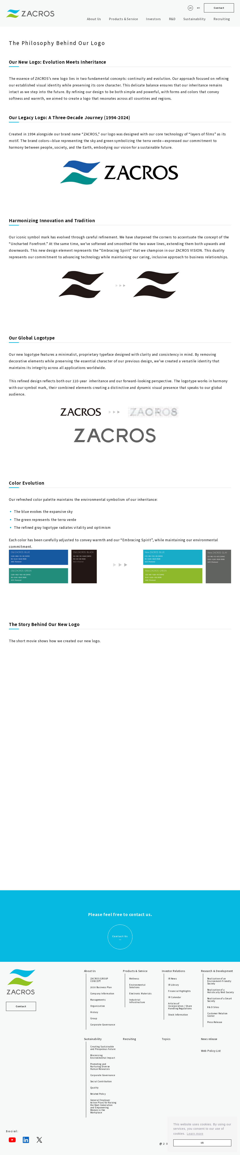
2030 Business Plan (101, 987)
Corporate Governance (102, 1024)
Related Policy (98, 1093)
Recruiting (221, 19)
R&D (172, 19)
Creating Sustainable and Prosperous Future (103, 1048)
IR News (172, 978)
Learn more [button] (195, 1133)
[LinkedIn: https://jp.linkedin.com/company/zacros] (26, 1139)
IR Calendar (174, 997)
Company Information (102, 993)
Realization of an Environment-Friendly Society (219, 981)
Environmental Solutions (137, 986)
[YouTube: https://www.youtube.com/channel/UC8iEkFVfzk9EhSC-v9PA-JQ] (12, 1139)
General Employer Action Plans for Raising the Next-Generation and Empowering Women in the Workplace (103, 1106)
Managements (98, 999)
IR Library (173, 984)
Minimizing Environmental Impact (102, 1056)
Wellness (134, 978)
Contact (219, 7)
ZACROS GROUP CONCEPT (99, 980)
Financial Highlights (179, 990)
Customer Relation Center (217, 1014)
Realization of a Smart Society (219, 999)
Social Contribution (101, 1081)
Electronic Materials (140, 993)
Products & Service (123, 19)
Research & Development (217, 971)
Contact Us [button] (120, 936)
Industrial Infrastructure (137, 1001)
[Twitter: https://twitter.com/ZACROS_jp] (39, 1139)
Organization (97, 1005)
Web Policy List (211, 1050)
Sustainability (194, 19)
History (94, 1012)
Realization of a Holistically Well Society (220, 991)
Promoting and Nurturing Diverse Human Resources (100, 1066)
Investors (153, 19)
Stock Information (178, 1014)
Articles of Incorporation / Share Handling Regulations (180, 1006)
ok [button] (202, 1142)
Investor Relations (173, 971)
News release (209, 1039)
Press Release (214, 1022)
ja (190, 7)
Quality (94, 1087)
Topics (166, 1039)
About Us (94, 19)
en (198, 7)
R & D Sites (213, 1007)
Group (93, 1018)
